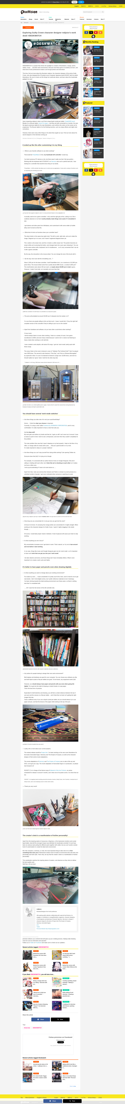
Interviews (89, 19)
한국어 (97, 6)
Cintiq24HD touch (70, 121)
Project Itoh (44, 752)
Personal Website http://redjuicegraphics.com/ (48, 928)
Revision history (74, 2)
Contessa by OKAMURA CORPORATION (55, 425)
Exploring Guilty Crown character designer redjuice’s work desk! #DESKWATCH (47, 22)
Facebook (38, 942)
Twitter (38, 926)
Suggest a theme (41, 1097)
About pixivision (29, 1097)
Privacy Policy (56, 2)
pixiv (38, 925)
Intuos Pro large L (44, 123)
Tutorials (51, 19)
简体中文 (83, 6)
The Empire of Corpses (53, 761)
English (77, 6)
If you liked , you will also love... (38, 974)
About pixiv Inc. (35, 1102)
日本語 (120, 6)
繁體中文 (90, 6)
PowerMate (36, 154)
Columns (96, 19)
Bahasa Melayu (112, 6)
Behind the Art (58, 20)
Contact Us (51, 1102)
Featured (82, 19)
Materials (67, 19)
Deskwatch (26, 22)
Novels (36, 19)
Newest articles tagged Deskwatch (34, 1058)
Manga (30, 19)
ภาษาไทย (103, 6)
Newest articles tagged (36, 947)
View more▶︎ (73, 1086)
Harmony (53, 161)
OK (81, 2)
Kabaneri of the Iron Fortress (58, 770)
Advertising (58, 1102)
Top (21, 22)
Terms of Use (43, 1102)
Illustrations (24, 19)
